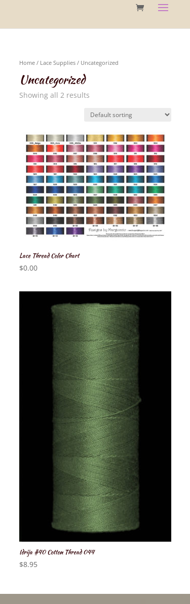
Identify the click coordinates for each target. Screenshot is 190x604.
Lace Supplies (57, 62)
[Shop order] (127, 115)
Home (27, 62)
